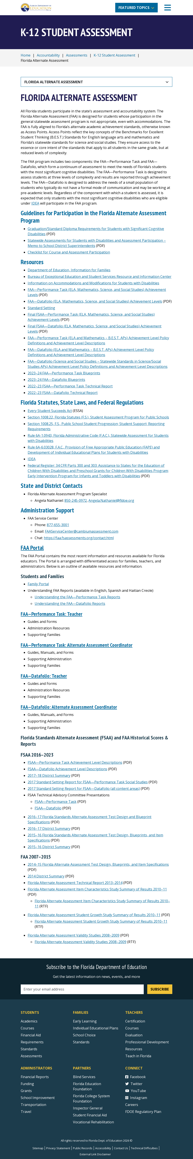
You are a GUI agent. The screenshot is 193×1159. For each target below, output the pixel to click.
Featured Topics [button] (134, 7)
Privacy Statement (58, 1147)
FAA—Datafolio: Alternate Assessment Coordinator (70, 706)
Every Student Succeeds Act (50, 410)
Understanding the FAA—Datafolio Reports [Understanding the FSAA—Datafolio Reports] (70, 603)
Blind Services (84, 1076)
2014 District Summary (46, 875)
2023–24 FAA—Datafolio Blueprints (56, 379)
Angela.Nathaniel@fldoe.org (111, 500)
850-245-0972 (75, 500)
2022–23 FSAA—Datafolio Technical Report (63, 392)
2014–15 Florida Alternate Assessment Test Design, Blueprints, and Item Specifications (98, 863)
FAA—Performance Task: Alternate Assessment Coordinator (78, 644)
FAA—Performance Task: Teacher (52, 613)
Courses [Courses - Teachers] (132, 1027)
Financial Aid (31, 1034)
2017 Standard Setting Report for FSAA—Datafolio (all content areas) (84, 787)
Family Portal (38, 584)
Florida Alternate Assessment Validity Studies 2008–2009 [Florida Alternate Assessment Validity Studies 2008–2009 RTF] (80, 941)
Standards (81, 1041)
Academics (29, 1020)
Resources (133, 1048)
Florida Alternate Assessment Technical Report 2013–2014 (75, 881)
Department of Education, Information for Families (69, 270)
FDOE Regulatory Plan (143, 1110)
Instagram (136, 1096)
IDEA (35, 203)
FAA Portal (33, 548)
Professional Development (147, 1041)
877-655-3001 (58, 524)
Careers (131, 1103)
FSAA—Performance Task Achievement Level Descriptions (75, 761)
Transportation (33, 1103)
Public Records (82, 1147)
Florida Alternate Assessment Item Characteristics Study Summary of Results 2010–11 (97, 888)
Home (25, 55)
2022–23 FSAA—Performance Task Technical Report (70, 386)
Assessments (76, 55)
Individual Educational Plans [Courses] (95, 1027)
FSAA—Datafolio (48, 807)
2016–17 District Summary (49, 827)
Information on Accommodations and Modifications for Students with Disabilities (93, 283)
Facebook (135, 1076)
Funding (27, 1083)
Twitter (133, 1083)
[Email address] (82, 988)
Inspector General (87, 1107)
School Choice (84, 1034)
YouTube (135, 1089)
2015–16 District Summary (49, 846)
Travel (26, 1110)
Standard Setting (41, 307)
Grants (26, 1089)
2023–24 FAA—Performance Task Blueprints (64, 373)
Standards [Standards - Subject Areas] (29, 1048)
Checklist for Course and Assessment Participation (69, 252)
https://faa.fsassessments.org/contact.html (79, 537)
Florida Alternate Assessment (53, 82)
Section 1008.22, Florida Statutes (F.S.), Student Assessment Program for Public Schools (98, 417)
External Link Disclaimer (95, 1153)
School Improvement (38, 1096)
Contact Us (121, 1147)
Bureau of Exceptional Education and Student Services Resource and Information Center (99, 276)
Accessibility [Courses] (103, 1147)
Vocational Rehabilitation (93, 1121)
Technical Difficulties (144, 1147)
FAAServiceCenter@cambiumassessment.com (81, 531)
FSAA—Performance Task (55, 800)
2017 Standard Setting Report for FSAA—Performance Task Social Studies (88, 781)
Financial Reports (35, 1076)
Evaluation (133, 1034)
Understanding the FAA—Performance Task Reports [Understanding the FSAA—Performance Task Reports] (77, 597)
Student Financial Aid (90, 1114)
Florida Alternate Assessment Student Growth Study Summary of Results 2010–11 (94, 914)
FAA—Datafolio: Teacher (44, 675)
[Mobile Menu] (167, 8)
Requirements (32, 1041)
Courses (27, 1027)
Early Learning (85, 1020)
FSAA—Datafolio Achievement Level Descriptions (67, 768)
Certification (135, 1020)
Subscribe (160, 988)
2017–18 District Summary (49, 774)
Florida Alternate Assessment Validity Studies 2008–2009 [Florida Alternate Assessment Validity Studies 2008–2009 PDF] (73, 934)
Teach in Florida (138, 1055)
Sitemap (37, 1147)
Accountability (48, 55)
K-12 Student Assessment (114, 55)
